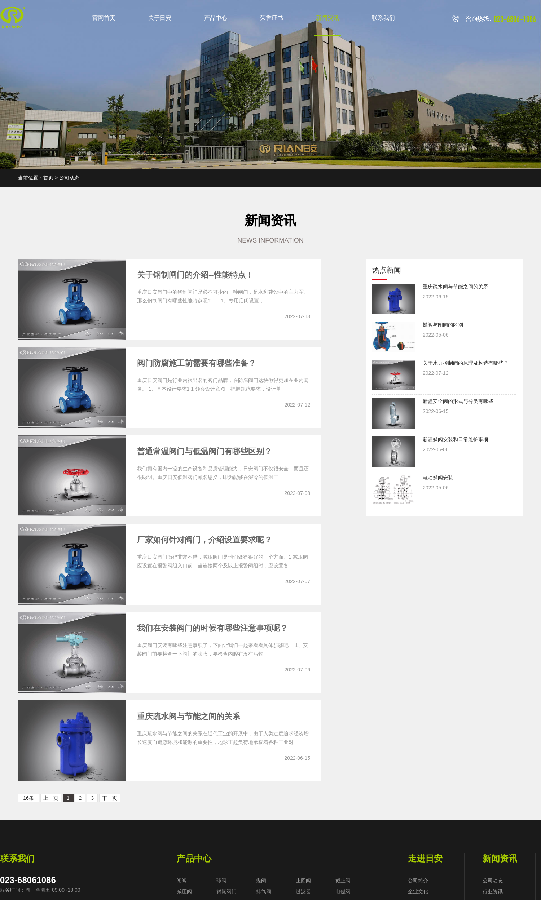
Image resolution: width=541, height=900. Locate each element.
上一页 (50, 798)
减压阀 (184, 891)
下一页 (109, 798)
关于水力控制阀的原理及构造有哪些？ (466, 363)
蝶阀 (261, 880)
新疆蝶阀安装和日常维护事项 (455, 439)
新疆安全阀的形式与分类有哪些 (458, 401)
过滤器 (303, 891)
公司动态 (493, 880)
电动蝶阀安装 (438, 477)
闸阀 (182, 880)
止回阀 (303, 880)
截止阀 (343, 880)
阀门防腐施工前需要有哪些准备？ (196, 363)
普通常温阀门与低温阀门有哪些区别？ (204, 451)
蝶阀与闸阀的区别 (443, 325)
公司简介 (418, 880)
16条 (28, 798)
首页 (48, 178)
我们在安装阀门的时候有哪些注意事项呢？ (212, 628)
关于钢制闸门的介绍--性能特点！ (195, 274)
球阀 (221, 880)
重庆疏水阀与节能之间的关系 (188, 716)
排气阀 (263, 891)
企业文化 (418, 891)
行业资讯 (493, 891)
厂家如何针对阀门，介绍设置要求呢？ (204, 539)
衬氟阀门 (226, 891)
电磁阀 (343, 891)
